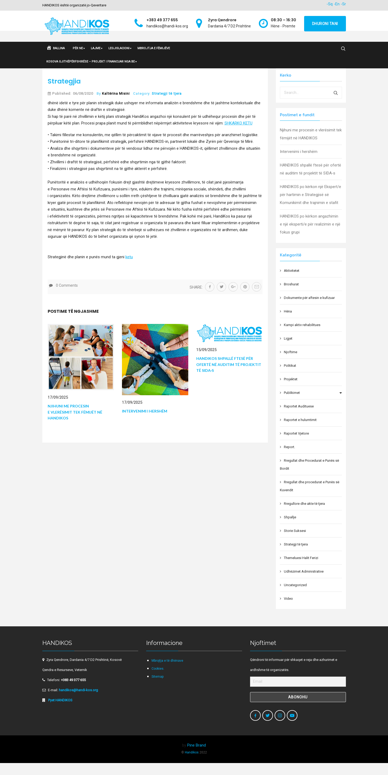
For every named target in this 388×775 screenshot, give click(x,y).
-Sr (343, 4)
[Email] (298, 694)
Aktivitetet (291, 283)
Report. (289, 459)
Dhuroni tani (325, 24)
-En (337, 4)
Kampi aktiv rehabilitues (302, 337)
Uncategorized (295, 597)
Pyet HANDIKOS (59, 712)
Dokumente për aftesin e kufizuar (309, 310)
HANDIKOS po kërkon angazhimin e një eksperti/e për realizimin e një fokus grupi (310, 236)
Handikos (192, 764)
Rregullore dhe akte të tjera (304, 516)
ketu (129, 268)
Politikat (290, 378)
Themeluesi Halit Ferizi (301, 570)
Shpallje (290, 529)
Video (288, 610)
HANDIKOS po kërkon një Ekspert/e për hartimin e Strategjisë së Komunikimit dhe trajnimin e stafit (310, 206)
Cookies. (158, 680)
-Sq (329, 4)
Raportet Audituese (299, 418)
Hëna (288, 323)
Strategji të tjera (167, 105)
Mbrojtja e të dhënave (167, 672)
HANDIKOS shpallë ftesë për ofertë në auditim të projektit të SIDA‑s (228, 376)
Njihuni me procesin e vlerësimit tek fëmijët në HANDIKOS (75, 424)
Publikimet (292, 405)
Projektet (290, 391)
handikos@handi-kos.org (78, 702)
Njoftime (290, 364)
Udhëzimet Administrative (304, 583)
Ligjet (288, 350)
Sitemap (158, 688)
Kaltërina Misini (116, 105)
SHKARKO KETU (238, 135)
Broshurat (291, 296)
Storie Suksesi (295, 543)
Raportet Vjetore (296, 445)
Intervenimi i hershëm (144, 423)
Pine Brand (196, 757)
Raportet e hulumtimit (300, 432)
